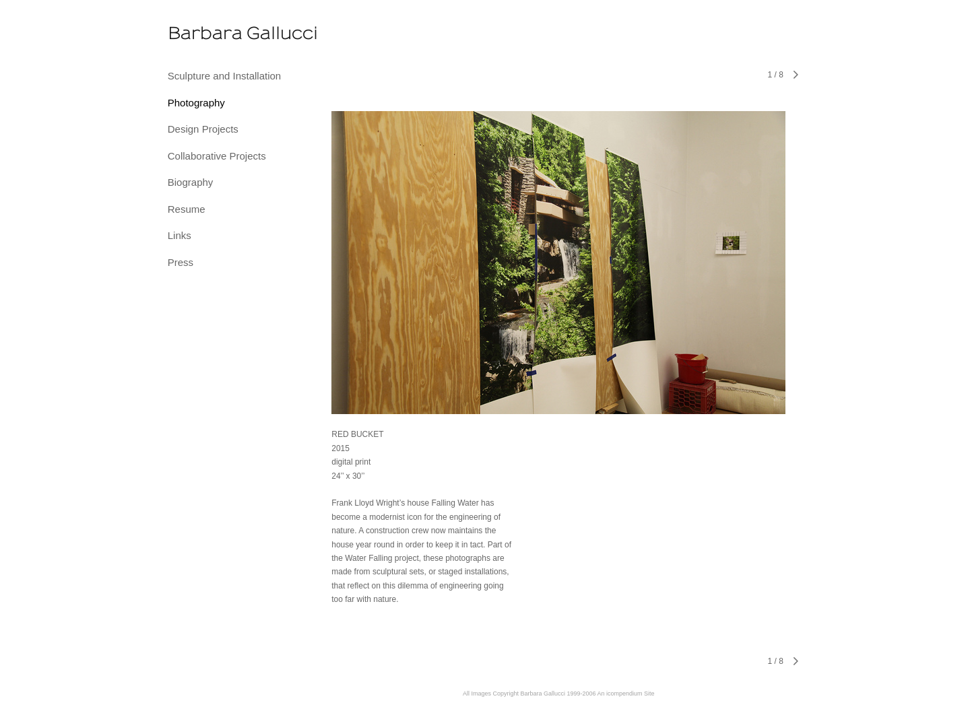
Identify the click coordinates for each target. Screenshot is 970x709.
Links (179, 235)
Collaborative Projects (217, 156)
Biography (191, 182)
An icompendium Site (626, 693)
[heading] (201, 34)
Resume (186, 209)
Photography (196, 102)
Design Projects (203, 129)
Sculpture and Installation (224, 75)
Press (180, 262)
